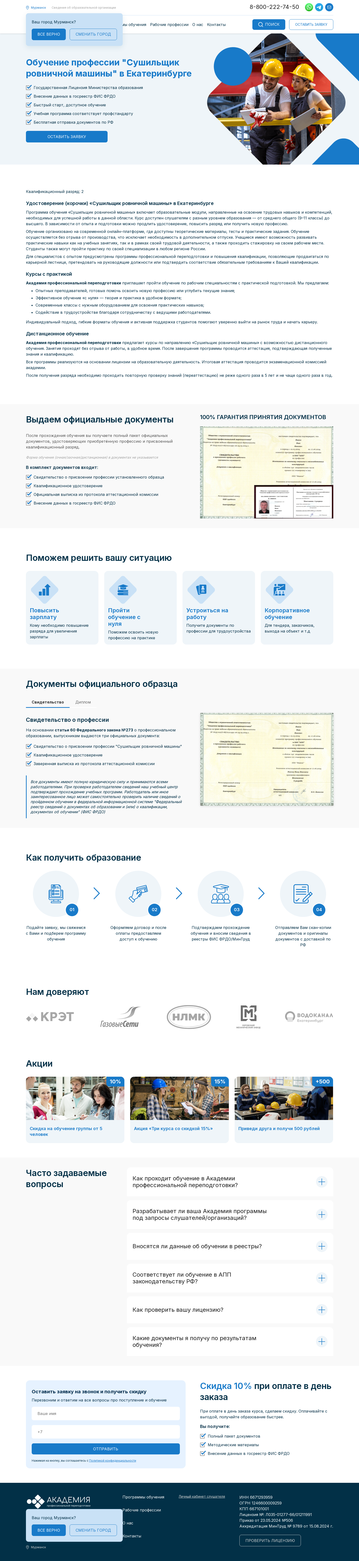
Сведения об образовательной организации (84, 7)
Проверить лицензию (270, 1540)
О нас (197, 24)
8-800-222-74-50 (274, 6)
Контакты (216, 24)
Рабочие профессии (169, 24)
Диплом (83, 702)
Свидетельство (48, 702)
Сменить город (93, 34)
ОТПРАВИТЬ (105, 1448)
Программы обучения (125, 24)
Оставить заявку (311, 24)
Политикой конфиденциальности (112, 1460)
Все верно (48, 34)
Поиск (269, 24)
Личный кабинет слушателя (202, 1496)
